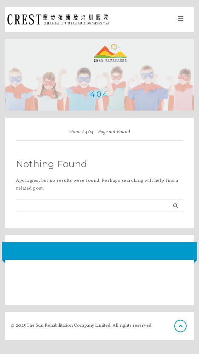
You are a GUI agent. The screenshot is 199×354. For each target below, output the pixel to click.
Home (75, 132)
